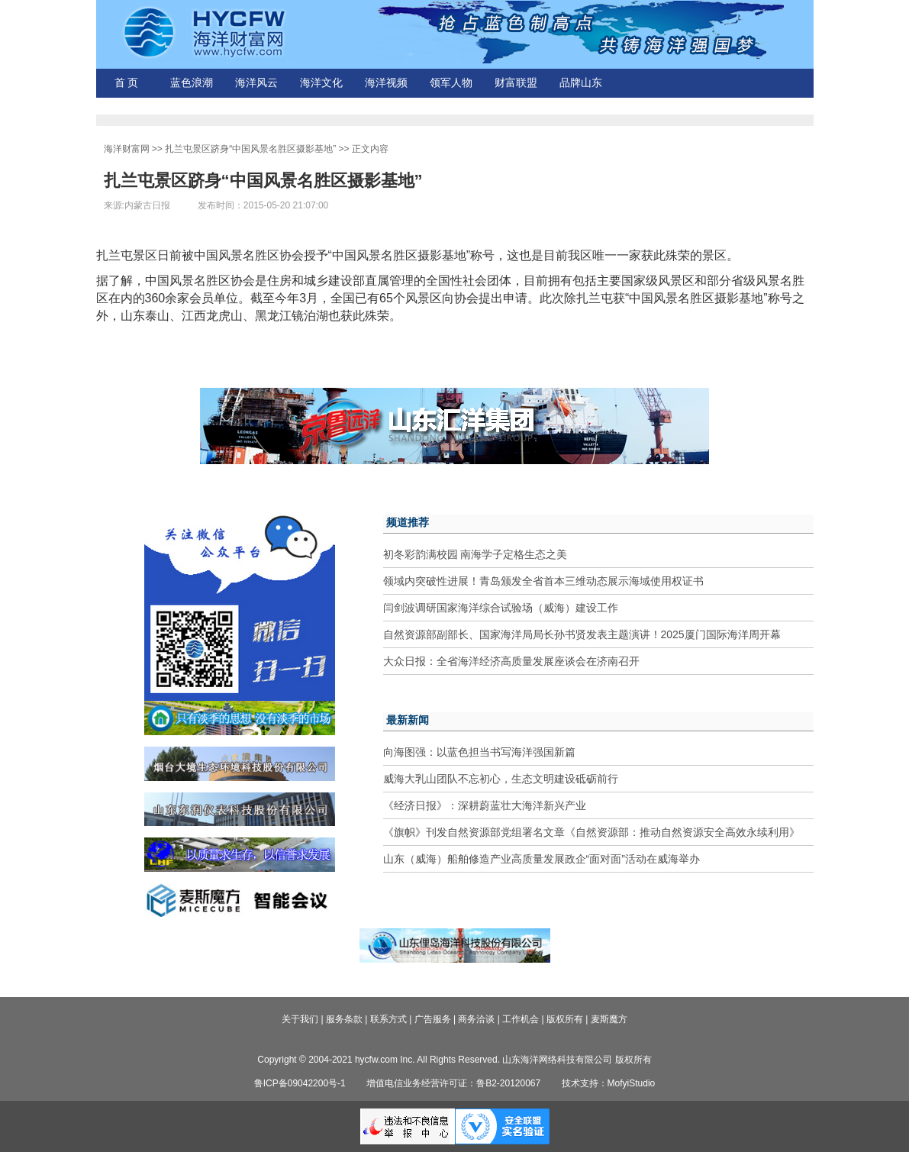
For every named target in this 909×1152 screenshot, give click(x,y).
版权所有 (564, 1019)
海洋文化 (321, 83)
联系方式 (388, 1019)
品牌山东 (580, 83)
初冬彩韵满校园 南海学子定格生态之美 (475, 554)
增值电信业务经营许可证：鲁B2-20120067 (453, 1083)
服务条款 (344, 1019)
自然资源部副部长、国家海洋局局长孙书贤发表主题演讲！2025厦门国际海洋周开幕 (582, 634)
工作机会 (520, 1019)
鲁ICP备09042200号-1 (300, 1083)
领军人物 (451, 83)
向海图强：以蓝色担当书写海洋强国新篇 (479, 752)
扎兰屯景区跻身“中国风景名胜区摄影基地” (250, 149)
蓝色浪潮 (191, 83)
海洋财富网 (127, 149)
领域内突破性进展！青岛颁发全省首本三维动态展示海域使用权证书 (543, 581)
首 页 (126, 83)
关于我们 (300, 1019)
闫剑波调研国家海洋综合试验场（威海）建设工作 (500, 608)
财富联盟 (516, 83)
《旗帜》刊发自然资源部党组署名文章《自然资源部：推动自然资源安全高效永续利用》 (591, 832)
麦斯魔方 (609, 1019)
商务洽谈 (476, 1019)
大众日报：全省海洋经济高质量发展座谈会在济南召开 (511, 661)
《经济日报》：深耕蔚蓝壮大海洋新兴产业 (484, 805)
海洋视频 (386, 83)
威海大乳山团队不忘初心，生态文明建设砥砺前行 (500, 779)
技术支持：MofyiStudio (609, 1083)
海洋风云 (256, 83)
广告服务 (432, 1019)
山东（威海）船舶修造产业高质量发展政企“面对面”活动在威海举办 (541, 859)
